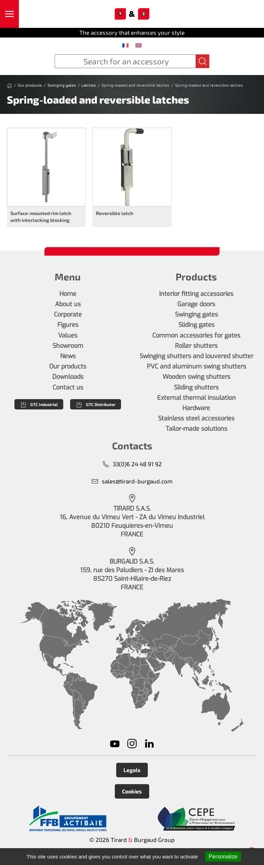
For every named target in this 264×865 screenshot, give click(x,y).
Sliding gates (196, 325)
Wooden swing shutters (196, 377)
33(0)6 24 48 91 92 (132, 464)
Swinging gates (196, 314)
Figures (67, 325)
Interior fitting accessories (196, 294)
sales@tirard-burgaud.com (132, 481)
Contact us (68, 387)
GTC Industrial (39, 404)
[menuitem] (125, 45)
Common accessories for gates (196, 335)
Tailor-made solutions (196, 429)
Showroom (68, 346)
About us (68, 304)
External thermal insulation (196, 398)
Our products (67, 366)
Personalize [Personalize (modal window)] (223, 856)
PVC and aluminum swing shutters (196, 366)
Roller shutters (196, 346)
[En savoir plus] (68, 818)
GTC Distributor (96, 404)
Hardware (196, 408)
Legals (132, 770)
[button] (9, 14)
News (68, 356)
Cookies (132, 791)
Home (67, 294)
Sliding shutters (196, 387)
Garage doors (196, 304)
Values (67, 335)
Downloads (68, 377)
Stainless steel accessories (196, 418)
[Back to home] (132, 14)
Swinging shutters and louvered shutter (196, 356)
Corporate (68, 314)
